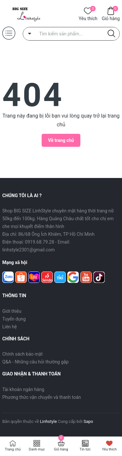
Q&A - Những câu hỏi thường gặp (35, 361)
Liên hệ (9, 326)
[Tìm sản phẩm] (71, 33)
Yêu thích (88, 18)
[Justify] (111, 33)
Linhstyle (48, 421)
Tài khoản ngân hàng (23, 389)
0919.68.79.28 (39, 242)
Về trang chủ (61, 140)
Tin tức (85, 449)
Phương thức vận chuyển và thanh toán (41, 397)
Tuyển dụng (14, 319)
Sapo (88, 421)
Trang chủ (13, 449)
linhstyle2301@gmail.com (28, 249)
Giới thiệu (11, 311)
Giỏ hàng (111, 18)
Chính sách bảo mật (22, 354)
